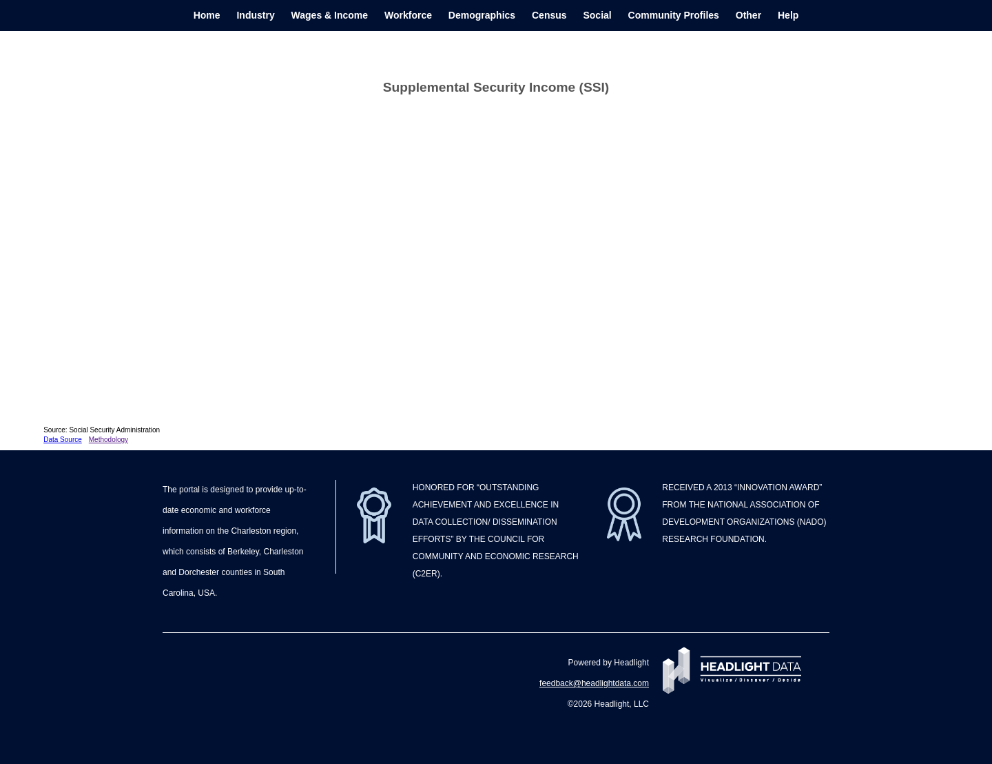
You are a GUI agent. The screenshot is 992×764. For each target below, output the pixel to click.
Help (788, 15)
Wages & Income (330, 15)
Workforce (408, 15)
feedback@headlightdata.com (594, 683)
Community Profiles (673, 15)
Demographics (481, 15)
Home (207, 15)
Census (549, 15)
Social (597, 15)
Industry (255, 15)
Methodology (108, 439)
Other (748, 15)
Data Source (62, 439)
